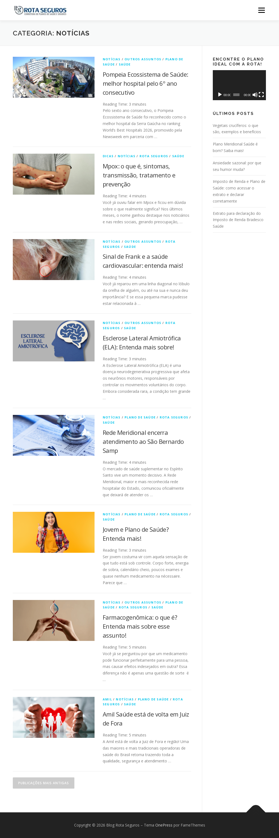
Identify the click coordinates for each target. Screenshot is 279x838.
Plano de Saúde (140, 417)
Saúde (125, 64)
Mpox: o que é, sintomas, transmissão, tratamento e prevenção (139, 175)
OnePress (163, 825)
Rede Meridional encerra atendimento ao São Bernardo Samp (143, 441)
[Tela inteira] (261, 94)
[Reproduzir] (220, 94)
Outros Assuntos (143, 59)
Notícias (112, 59)
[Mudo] (255, 94)
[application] (239, 85)
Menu (261, 10)
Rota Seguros (154, 156)
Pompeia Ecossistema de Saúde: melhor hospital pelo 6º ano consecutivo (145, 83)
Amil (107, 699)
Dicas (108, 156)
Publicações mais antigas (43, 783)
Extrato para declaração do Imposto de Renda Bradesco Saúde (238, 220)
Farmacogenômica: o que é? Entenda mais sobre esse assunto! (140, 626)
